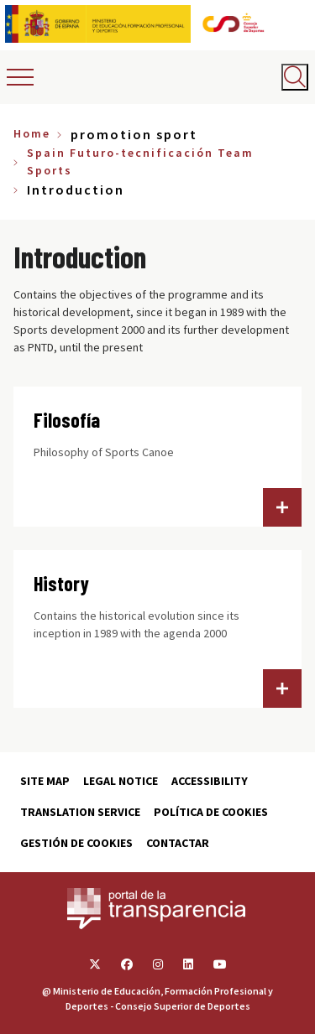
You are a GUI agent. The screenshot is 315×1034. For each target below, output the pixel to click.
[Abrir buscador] (294, 77)
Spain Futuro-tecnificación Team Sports (140, 161)
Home (31, 133)
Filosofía (67, 420)
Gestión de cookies (76, 842)
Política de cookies (211, 811)
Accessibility (209, 780)
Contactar (177, 842)
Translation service (80, 811)
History (61, 583)
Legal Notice (120, 780)
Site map (45, 780)
